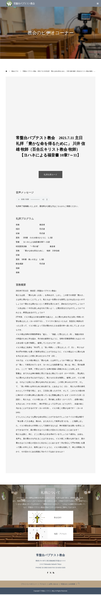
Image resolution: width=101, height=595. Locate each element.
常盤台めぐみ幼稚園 (68, 585)
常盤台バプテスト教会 (50, 555)
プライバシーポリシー (29, 585)
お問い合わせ (53, 585)
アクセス (43, 585)
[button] (79, 585)
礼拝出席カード (50, 175)
